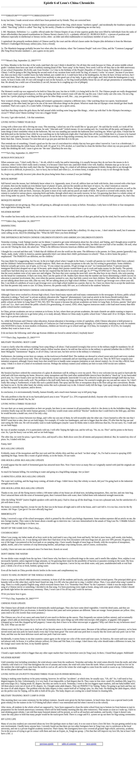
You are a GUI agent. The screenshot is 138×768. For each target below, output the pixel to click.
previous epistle (46, 744)
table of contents (69, 744)
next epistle (91, 744)
